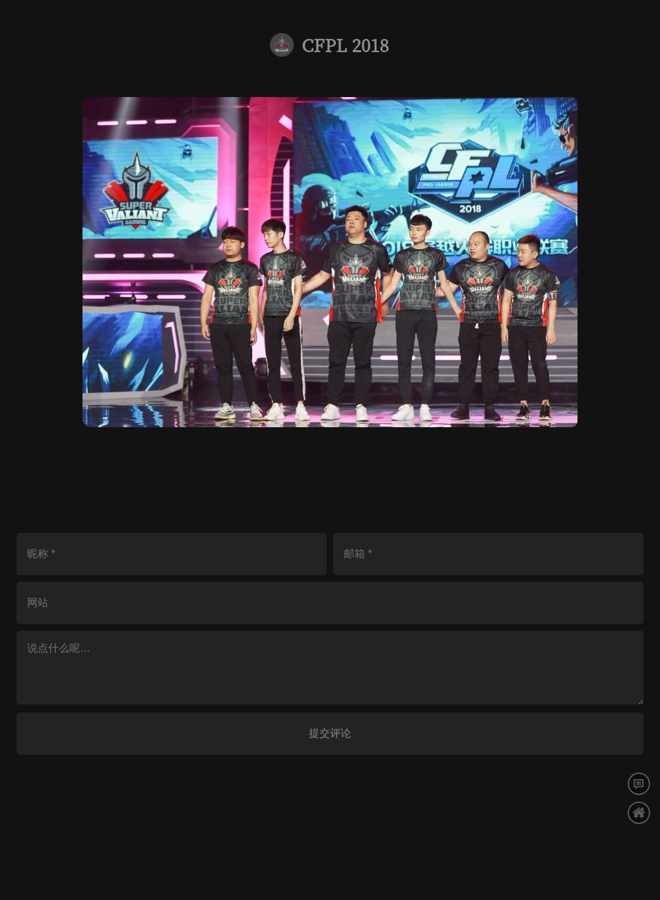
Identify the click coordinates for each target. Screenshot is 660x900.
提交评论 (330, 733)
